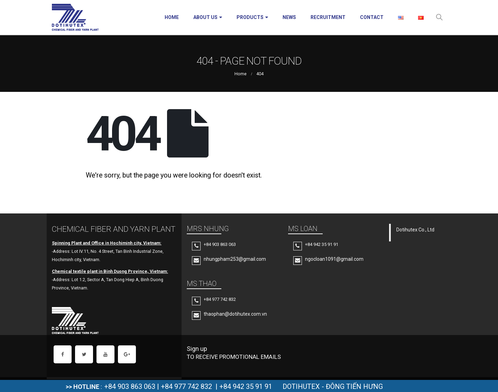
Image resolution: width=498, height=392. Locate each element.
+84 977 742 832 (186, 386)
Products (250, 17)
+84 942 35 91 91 (245, 386)
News (289, 17)
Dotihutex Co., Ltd (415, 229)
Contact (372, 17)
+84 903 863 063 (129, 386)
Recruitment (328, 17)
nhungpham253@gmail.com (235, 259)
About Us (205, 17)
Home (172, 17)
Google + (127, 354)
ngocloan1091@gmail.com (334, 259)
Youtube (105, 354)
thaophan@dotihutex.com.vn (235, 314)
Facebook (63, 354)
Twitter (84, 354)
